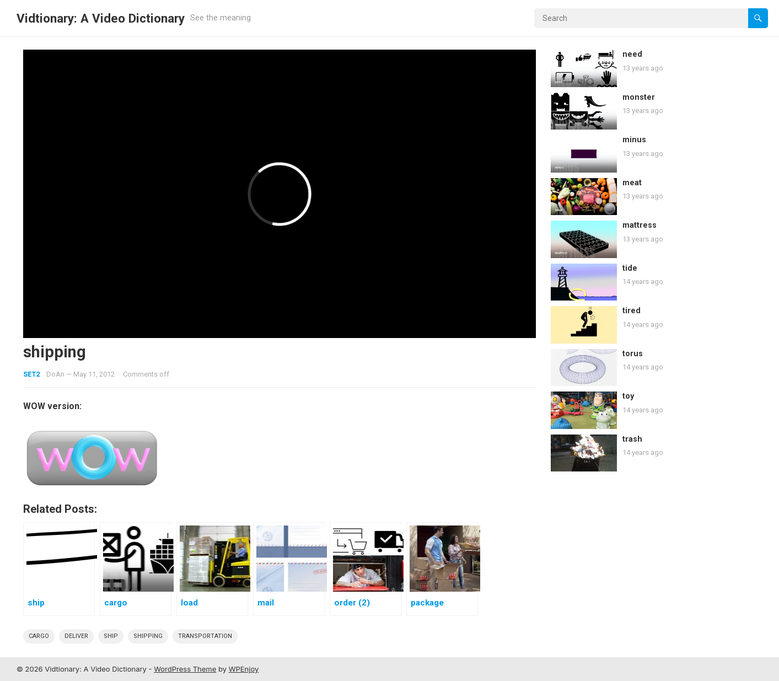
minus (634, 139)
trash (632, 439)
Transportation (205, 636)
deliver (76, 636)
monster (638, 97)
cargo (39, 636)
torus (632, 353)
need (632, 54)
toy (628, 396)
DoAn (55, 374)
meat (632, 182)
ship (111, 636)
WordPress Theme (185, 668)
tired (631, 310)
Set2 (31, 374)
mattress (639, 225)
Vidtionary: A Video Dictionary (101, 18)
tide (629, 268)
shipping (148, 636)
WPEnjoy (244, 668)
